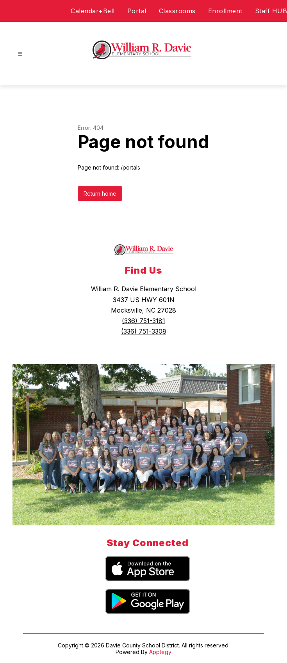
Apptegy (160, 652)
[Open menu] (20, 54)
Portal (136, 11)
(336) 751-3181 (143, 321)
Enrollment (225, 11)
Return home (100, 193)
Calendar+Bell (93, 11)
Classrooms (177, 11)
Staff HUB (271, 11)
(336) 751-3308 (143, 331)
